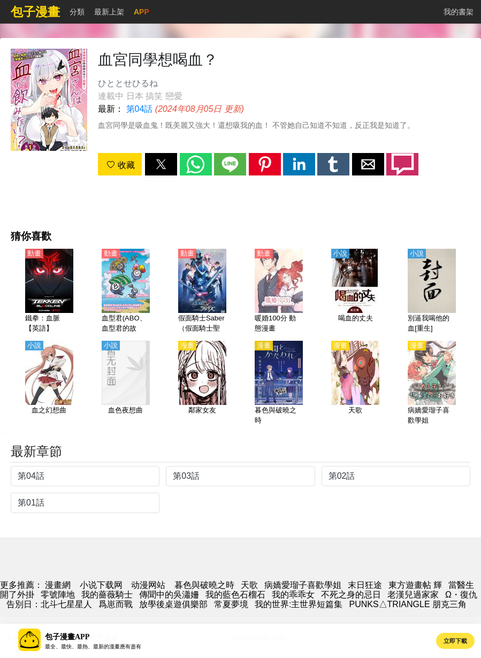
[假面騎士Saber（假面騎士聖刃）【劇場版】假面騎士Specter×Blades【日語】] (202, 291)
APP (141, 11)
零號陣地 (58, 594)
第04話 (139, 108)
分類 (77, 11)
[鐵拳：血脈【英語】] (49, 291)
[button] (161, 164)
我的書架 (459, 11)
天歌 (249, 585)
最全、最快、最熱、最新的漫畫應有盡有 (93, 646)
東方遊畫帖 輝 (415, 585)
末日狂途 (365, 585)
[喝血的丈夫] (355, 291)
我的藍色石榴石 (235, 594)
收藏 (120, 165)
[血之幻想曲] (49, 383)
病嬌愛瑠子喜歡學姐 (302, 585)
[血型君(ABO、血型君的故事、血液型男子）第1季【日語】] (126, 291)
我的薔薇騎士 (107, 594)
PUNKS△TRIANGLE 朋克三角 (408, 604)
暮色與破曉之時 (204, 585)
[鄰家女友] (202, 383)
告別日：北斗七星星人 (49, 604)
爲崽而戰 (115, 604)
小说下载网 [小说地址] (101, 585)
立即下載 (455, 641)
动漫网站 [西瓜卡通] (148, 585)
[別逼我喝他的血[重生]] (432, 291)
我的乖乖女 (293, 594)
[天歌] (355, 383)
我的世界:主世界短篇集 (298, 604)
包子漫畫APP (67, 637)
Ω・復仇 (461, 594)
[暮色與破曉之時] (279, 383)
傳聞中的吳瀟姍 (169, 594)
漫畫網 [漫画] (58, 585)
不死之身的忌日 (351, 594)
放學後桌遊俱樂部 (173, 604)
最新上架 (109, 11)
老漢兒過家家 (413, 594)
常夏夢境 (231, 604)
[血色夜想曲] (126, 383)
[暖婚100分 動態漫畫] (279, 291)
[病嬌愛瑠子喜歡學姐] (432, 383)
